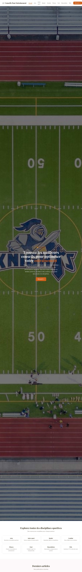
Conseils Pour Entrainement (14, 3)
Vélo (70, 3)
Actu (35, 3)
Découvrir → (78, 3)
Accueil (30, 3)
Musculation (64, 3)
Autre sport (39, 3)
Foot (59, 3)
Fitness (54, 3)
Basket (43, 3)
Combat (49, 3)
